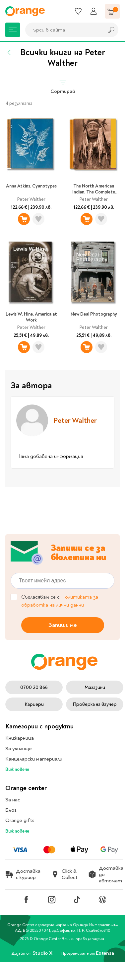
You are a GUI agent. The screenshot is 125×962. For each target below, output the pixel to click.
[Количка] (112, 11)
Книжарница (19, 738)
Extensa (105, 953)
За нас (12, 799)
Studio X (42, 953)
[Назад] (9, 52)
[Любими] (78, 11)
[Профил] (93, 11)
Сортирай (62, 87)
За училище (18, 748)
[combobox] (62, 30)
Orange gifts (19, 820)
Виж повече (17, 769)
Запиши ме (62, 625)
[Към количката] (112, 11)
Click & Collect (64, 874)
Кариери (34, 704)
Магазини (95, 687)
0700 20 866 (34, 687)
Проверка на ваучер (95, 704)
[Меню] (12, 30)
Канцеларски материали (33, 759)
